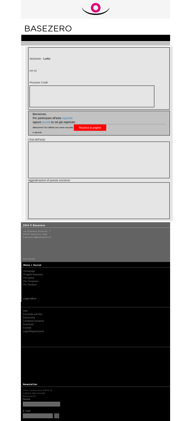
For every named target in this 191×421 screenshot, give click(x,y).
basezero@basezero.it (37, 237)
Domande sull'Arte (32, 314)
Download (28, 324)
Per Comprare (30, 281)
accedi (46, 122)
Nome (26, 399)
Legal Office (29, 299)
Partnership (29, 317)
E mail (26, 411)
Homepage (29, 271)
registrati (67, 118)
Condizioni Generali (33, 321)
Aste (25, 310)
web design (29, 259)
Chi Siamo (28, 277)
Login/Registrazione (33, 331)
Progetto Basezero (33, 274)
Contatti (27, 327)
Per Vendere (30, 284)
